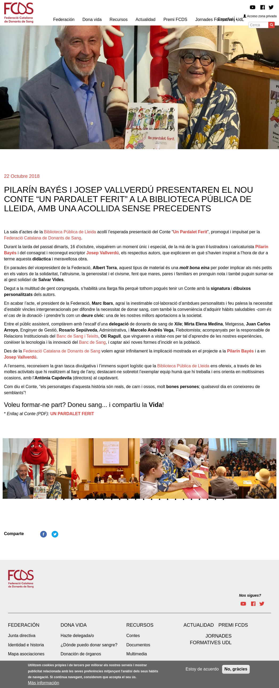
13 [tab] (151, 499)
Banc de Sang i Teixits (77, 336)
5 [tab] (87, 499)
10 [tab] (127, 499)
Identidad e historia (26, 645)
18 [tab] (191, 499)
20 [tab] (207, 499)
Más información (43, 683)
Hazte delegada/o (77, 635)
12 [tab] (143, 499)
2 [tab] (63, 499)
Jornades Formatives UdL (211, 639)
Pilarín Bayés (240, 351)
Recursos (139, 625)
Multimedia (136, 654)
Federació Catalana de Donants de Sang (42, 238)
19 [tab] (199, 499)
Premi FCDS (233, 625)
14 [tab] (159, 499)
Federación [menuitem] (63, 19)
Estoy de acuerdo (202, 669)
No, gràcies (235, 669)
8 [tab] (111, 499)
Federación (23, 625)
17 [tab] (183, 499)
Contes (133, 635)
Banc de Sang (92, 342)
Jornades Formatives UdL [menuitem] (219, 19)
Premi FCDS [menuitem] (175, 19)
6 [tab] (95, 499)
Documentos (138, 645)
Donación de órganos (81, 654)
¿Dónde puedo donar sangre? (89, 645)
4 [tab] (79, 499)
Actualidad (199, 625)
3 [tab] (71, 499)
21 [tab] (215, 499)
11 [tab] (135, 499)
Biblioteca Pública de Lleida (70, 232)
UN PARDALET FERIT (72, 413)
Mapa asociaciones (26, 654)
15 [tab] (167, 499)
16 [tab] (175, 499)
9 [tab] (119, 499)
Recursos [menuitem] (119, 19)
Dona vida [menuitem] (92, 19)
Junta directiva (21, 635)
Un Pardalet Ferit (190, 232)
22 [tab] (223, 499)
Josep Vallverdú (102, 253)
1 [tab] (56, 499)
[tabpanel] (37, 470)
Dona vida (74, 625)
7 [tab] (103, 499)
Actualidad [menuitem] (146, 19)
